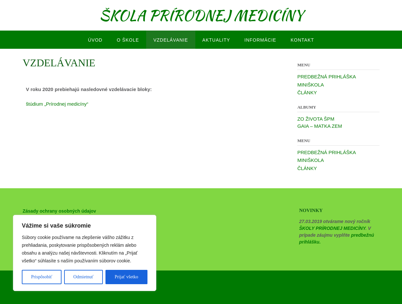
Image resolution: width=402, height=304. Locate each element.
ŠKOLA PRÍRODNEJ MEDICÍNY (201, 15)
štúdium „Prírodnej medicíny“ (57, 104)
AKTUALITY (216, 40)
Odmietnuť (83, 276)
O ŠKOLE (128, 40)
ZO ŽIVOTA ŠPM (315, 119)
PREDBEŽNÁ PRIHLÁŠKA (326, 76)
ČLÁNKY (307, 92)
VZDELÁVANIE (170, 40)
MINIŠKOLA (310, 84)
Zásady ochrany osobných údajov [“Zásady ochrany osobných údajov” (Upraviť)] (59, 211)
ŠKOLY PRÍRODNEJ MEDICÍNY (332, 228)
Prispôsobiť (41, 276)
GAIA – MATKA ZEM (319, 126)
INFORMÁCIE (260, 40)
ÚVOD (95, 40)
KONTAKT (302, 40)
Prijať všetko (126, 276)
